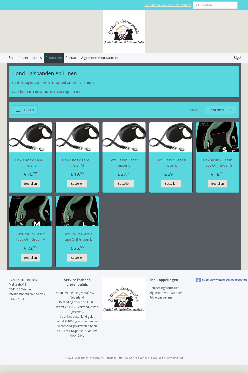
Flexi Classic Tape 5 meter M (77, 163)
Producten (53, 57)
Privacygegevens (160, 297)
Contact (71, 57)
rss (120, 357)
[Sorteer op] (220, 110)
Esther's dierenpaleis (25, 57)
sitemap (111, 357)
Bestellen (30, 183)
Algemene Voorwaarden (166, 293)
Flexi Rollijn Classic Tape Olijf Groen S (217, 163)
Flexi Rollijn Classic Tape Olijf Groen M (30, 237)
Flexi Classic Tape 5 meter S (30, 163)
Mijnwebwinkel (174, 357)
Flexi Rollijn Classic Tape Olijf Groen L (77, 237)
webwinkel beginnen (137, 357)
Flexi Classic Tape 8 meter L (171, 163)
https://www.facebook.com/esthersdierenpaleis (217, 280)
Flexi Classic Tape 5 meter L (124, 163)
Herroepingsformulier (164, 288)
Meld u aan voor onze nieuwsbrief (167, 5)
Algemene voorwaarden (100, 57)
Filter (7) (25, 109)
